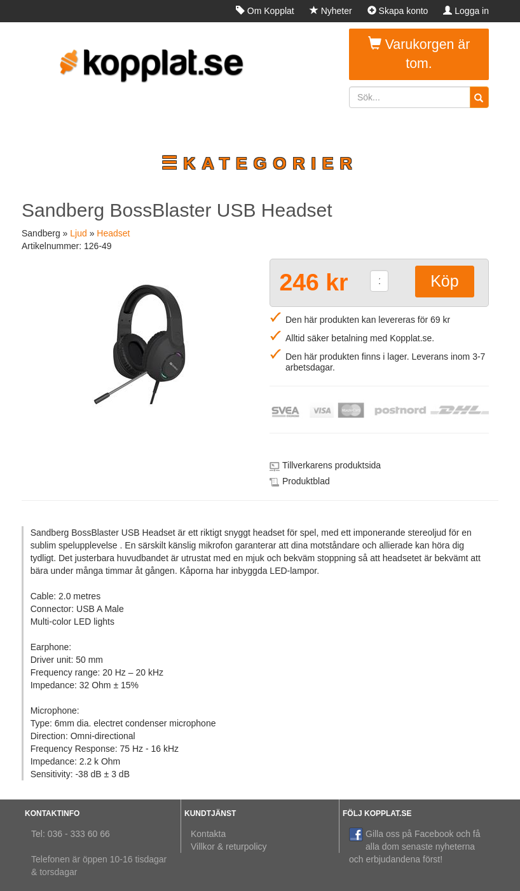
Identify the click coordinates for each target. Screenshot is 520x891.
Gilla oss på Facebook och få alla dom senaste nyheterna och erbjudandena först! (415, 845)
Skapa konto (397, 11)
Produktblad (306, 481)
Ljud (78, 233)
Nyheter (331, 11)
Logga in (466, 11)
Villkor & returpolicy (229, 846)
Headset (113, 233)
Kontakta (208, 834)
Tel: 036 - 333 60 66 (70, 834)
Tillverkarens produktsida (331, 465)
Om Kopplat (265, 11)
